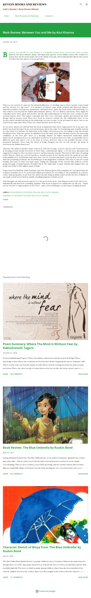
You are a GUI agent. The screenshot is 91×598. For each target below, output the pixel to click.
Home (5, 16)
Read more (83, 374)
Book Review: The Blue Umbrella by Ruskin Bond (38, 447)
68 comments (16, 374)
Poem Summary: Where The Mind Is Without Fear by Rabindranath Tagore (40, 346)
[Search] (80, 4)
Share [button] (5, 199)
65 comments (16, 474)
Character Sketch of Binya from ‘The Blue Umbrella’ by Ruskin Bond (42, 549)
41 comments (16, 577)
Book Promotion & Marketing (25, 16)
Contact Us (47, 16)
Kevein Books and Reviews (24, 4)
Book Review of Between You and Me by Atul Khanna (34, 192)
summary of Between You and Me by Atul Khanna (26, 195)
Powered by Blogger (46, 591)
